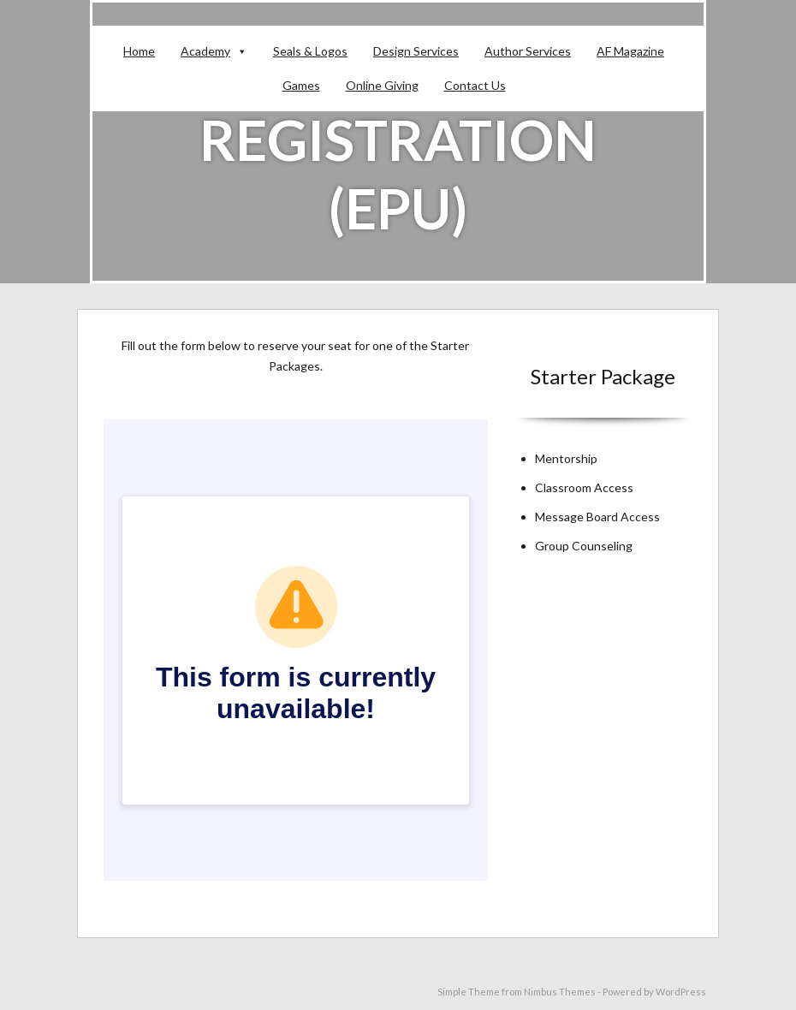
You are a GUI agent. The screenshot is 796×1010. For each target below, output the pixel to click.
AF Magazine (630, 51)
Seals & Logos (310, 51)
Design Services (416, 51)
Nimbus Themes (560, 991)
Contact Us (475, 85)
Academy (205, 51)
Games (301, 85)
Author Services (527, 51)
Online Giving (382, 85)
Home (139, 51)
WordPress (681, 991)
